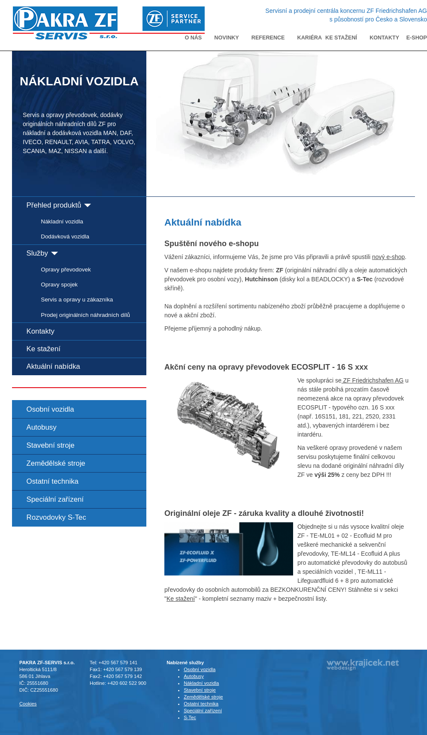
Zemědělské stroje (56, 463)
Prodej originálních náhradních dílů (85, 315)
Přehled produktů (59, 205)
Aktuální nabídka (53, 366)
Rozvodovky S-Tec (56, 517)
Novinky (226, 38)
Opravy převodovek (66, 269)
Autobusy (42, 427)
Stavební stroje (51, 445)
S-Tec (190, 717)
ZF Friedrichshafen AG (373, 380)
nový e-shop (388, 256)
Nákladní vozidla (62, 221)
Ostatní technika (53, 481)
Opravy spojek (59, 284)
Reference (268, 38)
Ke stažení (341, 38)
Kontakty (384, 38)
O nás (193, 38)
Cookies (27, 703)
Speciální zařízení (55, 499)
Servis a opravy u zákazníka (77, 299)
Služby (42, 253)
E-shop (416, 38)
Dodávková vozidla (65, 236)
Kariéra (309, 38)
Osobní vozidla (50, 409)
